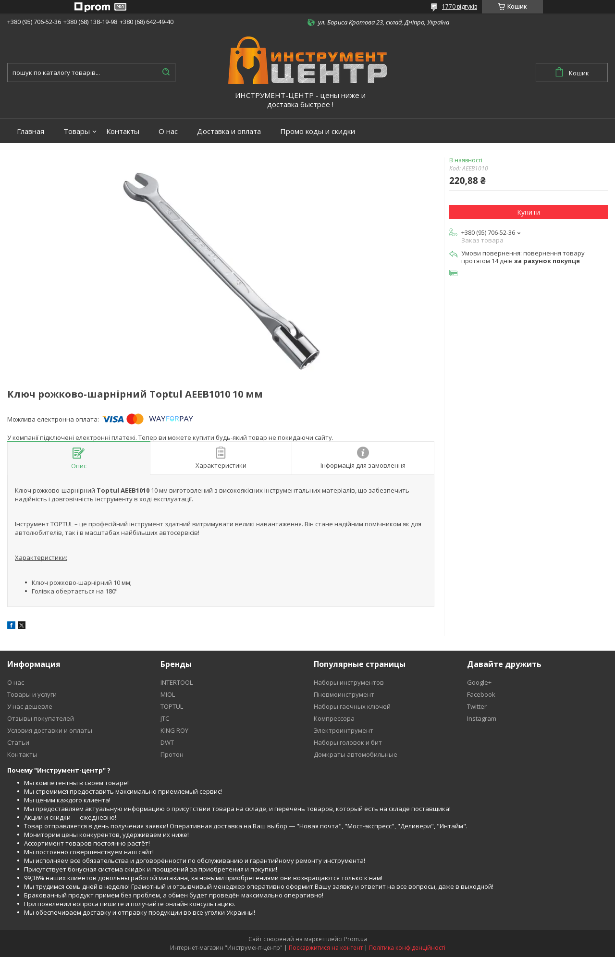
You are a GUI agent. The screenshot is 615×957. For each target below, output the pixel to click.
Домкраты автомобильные (355, 754)
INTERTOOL (176, 682)
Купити (528, 212)
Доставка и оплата (229, 131)
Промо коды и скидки (317, 131)
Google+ (479, 682)
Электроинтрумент (343, 730)
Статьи (18, 742)
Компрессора (334, 718)
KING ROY (174, 730)
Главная (30, 131)
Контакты (122, 131)
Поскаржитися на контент (326, 948)
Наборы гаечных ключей (352, 706)
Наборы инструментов (349, 682)
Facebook (481, 694)
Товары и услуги (32, 694)
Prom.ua (355, 939)
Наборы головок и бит (348, 742)
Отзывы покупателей (40, 718)
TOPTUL (171, 706)
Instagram (481, 718)
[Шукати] (165, 72)
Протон (172, 754)
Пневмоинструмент (344, 694)
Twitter (477, 706)
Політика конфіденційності (407, 948)
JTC (164, 718)
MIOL (167, 694)
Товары (76, 131)
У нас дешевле (29, 706)
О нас (168, 131)
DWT (167, 742)
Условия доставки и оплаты (49, 730)
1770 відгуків (459, 6)
